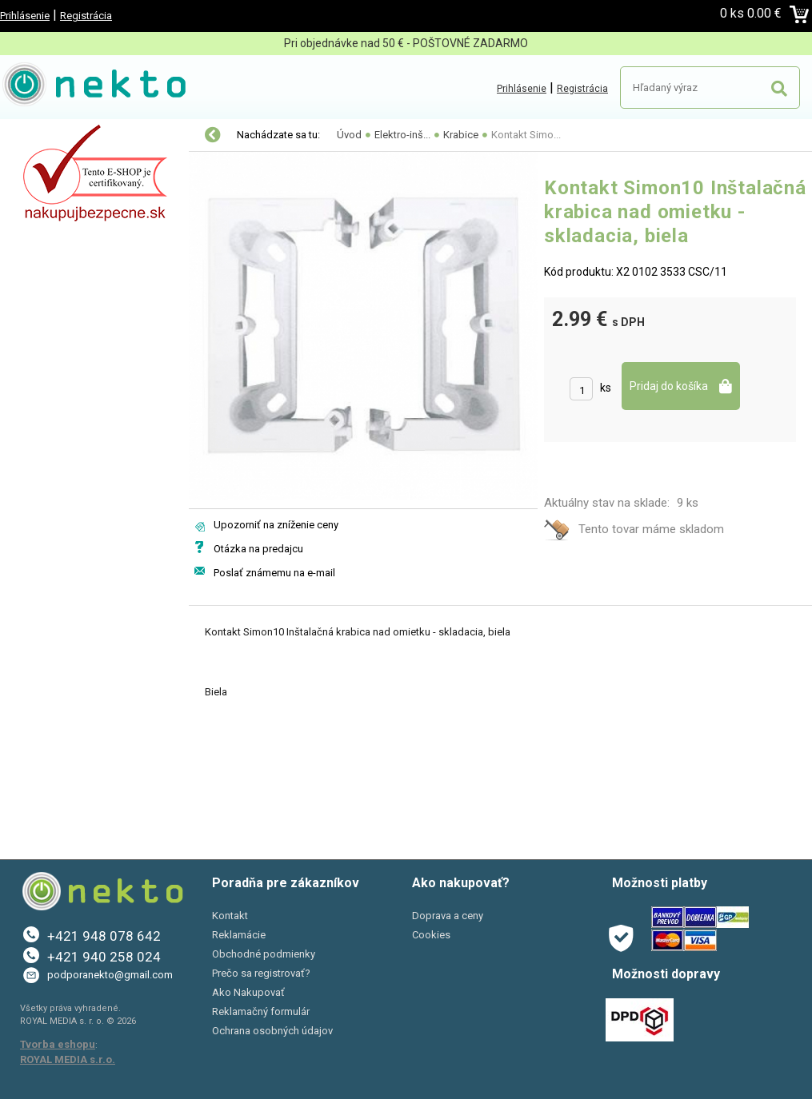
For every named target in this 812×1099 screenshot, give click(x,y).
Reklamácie (239, 935)
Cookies (431, 935)
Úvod (349, 135)
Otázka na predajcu (258, 549)
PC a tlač (39, 270)
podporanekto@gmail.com (110, 975)
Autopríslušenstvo (64, 203)
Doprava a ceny (447, 916)
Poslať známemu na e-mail (274, 573)
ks (605, 387)
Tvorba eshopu (57, 1044)
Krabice (460, 135)
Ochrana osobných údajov (272, 1031)
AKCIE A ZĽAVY (54, 337)
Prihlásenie (25, 16)
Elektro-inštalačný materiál (85, 169)
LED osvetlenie (54, 136)
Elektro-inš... (402, 135)
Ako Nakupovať (248, 992)
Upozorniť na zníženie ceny (276, 525)
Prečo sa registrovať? (261, 973)
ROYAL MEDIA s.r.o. (67, 1059)
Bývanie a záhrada (63, 236)
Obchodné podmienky (263, 954)
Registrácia (86, 16)
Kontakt (230, 916)
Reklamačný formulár (261, 1011)
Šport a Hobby (49, 304)
